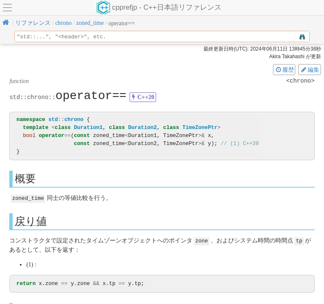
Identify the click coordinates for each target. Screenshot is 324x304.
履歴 (284, 69)
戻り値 (31, 220)
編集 (309, 69)
